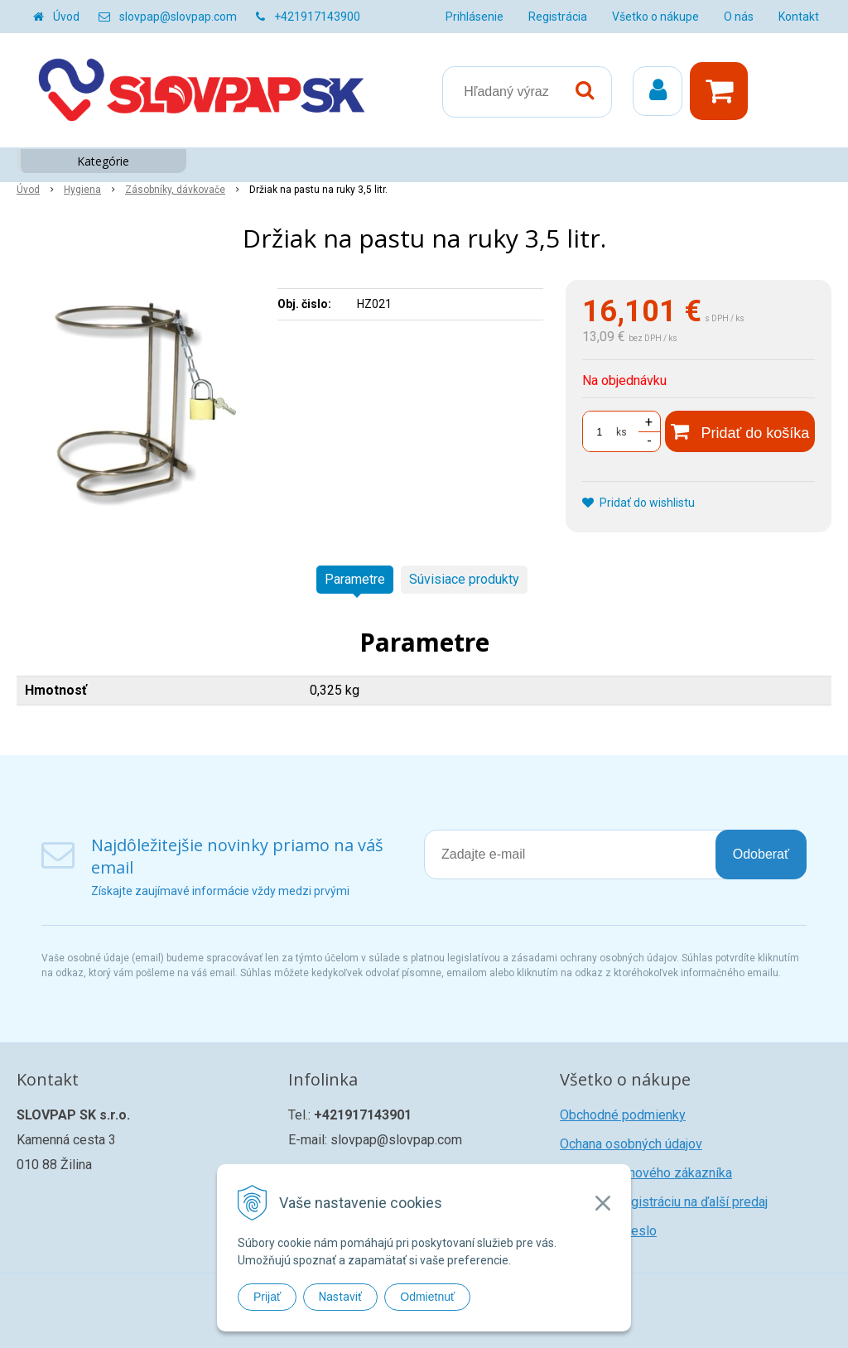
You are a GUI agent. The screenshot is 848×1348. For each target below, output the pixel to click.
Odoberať (761, 854)
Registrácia (557, 16)
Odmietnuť (427, 1296)
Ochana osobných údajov (631, 1144)
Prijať (267, 1296)
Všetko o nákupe (655, 16)
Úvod (66, 16)
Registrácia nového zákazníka (646, 1173)
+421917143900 (317, 16)
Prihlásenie (475, 16)
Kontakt (798, 16)
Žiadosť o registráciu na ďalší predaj (664, 1202)
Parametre (355, 579)
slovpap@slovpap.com (178, 16)
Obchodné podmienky (623, 1115)
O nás (739, 16)
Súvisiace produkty (464, 579)
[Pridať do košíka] (740, 431)
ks (621, 432)
